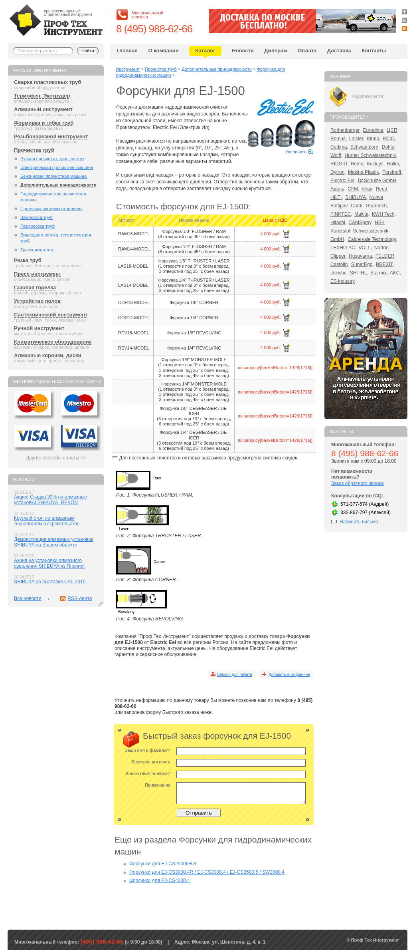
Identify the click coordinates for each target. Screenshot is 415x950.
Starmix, (379, 273)
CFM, (353, 189)
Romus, (338, 138)
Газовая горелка (35, 287)
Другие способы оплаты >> (56, 458)
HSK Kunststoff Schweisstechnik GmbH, (359, 231)
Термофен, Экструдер (42, 96)
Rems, (358, 164)
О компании (163, 51)
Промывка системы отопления (51, 208)
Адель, (338, 189)
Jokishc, (339, 273)
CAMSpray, (360, 222)
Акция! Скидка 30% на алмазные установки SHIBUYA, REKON (50, 499)
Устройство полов (37, 301)
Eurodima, (374, 130)
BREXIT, (385, 264)
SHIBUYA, (356, 197)
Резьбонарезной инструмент (51, 136)
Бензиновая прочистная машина (53, 176)
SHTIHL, (359, 273)
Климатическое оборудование (53, 342)
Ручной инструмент (39, 328)
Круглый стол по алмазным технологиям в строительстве (46, 521)
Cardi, (357, 206)
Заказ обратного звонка (357, 483)
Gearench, (377, 206)
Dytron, (338, 172)
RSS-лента (79, 598)
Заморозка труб (36, 217)
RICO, (389, 138)
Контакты (374, 51)
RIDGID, (339, 164)
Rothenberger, (345, 130)
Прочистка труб (34, 150)
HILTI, (336, 197)
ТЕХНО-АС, (343, 247)
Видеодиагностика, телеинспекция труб (55, 238)
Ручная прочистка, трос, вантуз (52, 158)
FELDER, (385, 256)
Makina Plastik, (364, 172)
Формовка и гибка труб (43, 123)
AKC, (395, 273)
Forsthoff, (392, 172)
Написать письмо (359, 522)
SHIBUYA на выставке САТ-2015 (49, 581)
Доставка (339, 51)
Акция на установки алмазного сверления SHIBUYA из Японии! (49, 563)
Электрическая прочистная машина (56, 167)
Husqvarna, (361, 256)
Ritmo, (374, 138)
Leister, (357, 138)
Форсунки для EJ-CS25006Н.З (162, 864)
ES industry (342, 281)
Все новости (27, 598)
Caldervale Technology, (372, 239)
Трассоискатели (36, 249)
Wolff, (336, 155)
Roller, (393, 164)
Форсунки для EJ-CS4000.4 (159, 880)
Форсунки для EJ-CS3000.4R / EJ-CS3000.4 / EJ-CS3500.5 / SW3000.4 (207, 872)
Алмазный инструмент (43, 109)
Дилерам (275, 51)
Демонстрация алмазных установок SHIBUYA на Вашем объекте (53, 542)
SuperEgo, (362, 264)
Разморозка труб (37, 226)
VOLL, (365, 247)
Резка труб (28, 260)
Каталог (205, 51)
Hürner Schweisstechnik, (371, 155)
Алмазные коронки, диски (47, 355)
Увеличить (295, 151)
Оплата (307, 51)
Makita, (362, 214)
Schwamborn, (364, 147)
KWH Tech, (384, 214)
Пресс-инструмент (37, 274)
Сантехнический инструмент (50, 315)
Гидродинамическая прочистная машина (53, 196)
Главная (127, 51)
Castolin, (339, 264)
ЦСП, (393, 130)
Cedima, (339, 147)
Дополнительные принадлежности (58, 185)
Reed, (382, 189)
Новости (243, 51)
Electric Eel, (343, 180)
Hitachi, (338, 222)
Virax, (368, 189)
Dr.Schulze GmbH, (377, 180)
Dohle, (389, 147)
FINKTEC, (341, 214)
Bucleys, (376, 164)
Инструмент (128, 69)
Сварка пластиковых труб (47, 82)
